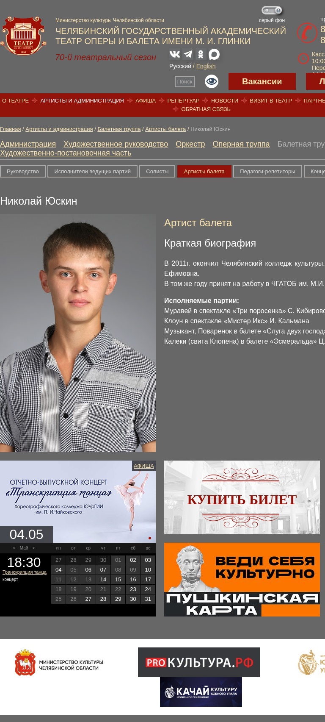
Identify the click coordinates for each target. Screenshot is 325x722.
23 (133, 589)
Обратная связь (206, 109)
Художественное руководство (115, 144)
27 (88, 599)
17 (148, 579)
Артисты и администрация (82, 100)
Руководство (23, 171)
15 (118, 579)
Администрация (28, 144)
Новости (224, 100)
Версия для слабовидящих (211, 81)
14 (103, 579)
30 (133, 599)
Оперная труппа (241, 144)
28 (103, 599)
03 (148, 560)
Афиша (145, 100)
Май (24, 548)
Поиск (185, 81)
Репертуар (184, 100)
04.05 (26, 534)
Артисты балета (165, 129)
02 (133, 560)
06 (88, 569)
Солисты (157, 171)
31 (148, 599)
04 (58, 569)
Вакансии (262, 81)
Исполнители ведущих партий (92, 171)
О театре (15, 100)
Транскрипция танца (25, 572)
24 (148, 589)
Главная (10, 129)
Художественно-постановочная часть (66, 153)
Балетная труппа (118, 129)
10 (148, 569)
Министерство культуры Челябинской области (109, 20)
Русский (180, 66)
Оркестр (190, 144)
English (206, 66)
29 (118, 599)
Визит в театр (271, 100)
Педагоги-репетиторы (267, 171)
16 (133, 579)
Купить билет (242, 499)
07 (103, 569)
